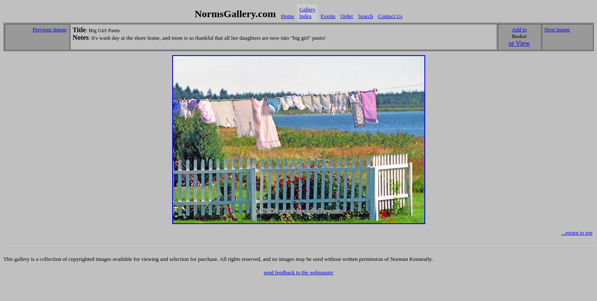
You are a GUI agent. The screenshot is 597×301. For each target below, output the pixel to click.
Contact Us (390, 16)
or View (519, 43)
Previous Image (50, 29)
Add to (519, 29)
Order (347, 16)
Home (287, 16)
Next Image (557, 29)
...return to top (576, 233)
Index (305, 16)
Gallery (307, 9)
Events (327, 16)
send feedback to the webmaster (298, 272)
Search (365, 16)
